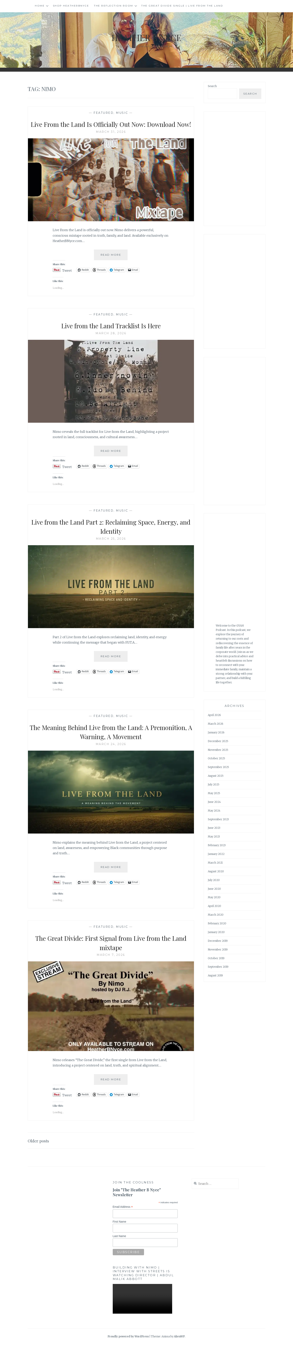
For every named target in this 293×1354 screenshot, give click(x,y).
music (122, 113)
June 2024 (214, 802)
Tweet (67, 279)
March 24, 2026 (111, 753)
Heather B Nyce (147, 37)
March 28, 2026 (110, 342)
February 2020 (217, 923)
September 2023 (218, 819)
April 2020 (214, 906)
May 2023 (214, 836)
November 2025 (218, 750)
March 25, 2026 (111, 548)
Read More (114, 266)
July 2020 (214, 880)
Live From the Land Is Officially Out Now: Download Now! (110, 128)
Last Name (119, 1245)
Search (212, 86)
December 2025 (218, 741)
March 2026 (215, 723)
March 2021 (215, 862)
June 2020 (214, 889)
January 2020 (216, 932)
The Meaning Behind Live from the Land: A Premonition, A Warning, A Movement (111, 740)
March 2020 (215, 914)
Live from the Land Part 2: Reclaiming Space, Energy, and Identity (111, 535)
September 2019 (218, 966)
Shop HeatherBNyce (71, 5)
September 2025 (218, 767)
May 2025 (214, 793)
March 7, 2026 (111, 964)
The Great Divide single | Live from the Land (182, 5)
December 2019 (218, 941)
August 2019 (215, 975)
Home (40, 5)
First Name (119, 1230)
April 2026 (214, 715)
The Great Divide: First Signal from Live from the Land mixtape (111, 951)
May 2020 (214, 897)
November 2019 (218, 949)
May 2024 (214, 810)
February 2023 (217, 845)
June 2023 (214, 828)
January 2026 (216, 732)
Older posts (40, 1150)
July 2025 (213, 784)
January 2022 (216, 854)
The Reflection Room (113, 5)
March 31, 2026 (111, 141)
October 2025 (216, 758)
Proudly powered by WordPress (128, 1345)
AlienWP (179, 1345)
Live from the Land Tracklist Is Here (111, 334)
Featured (104, 113)
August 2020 (216, 871)
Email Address (123, 1216)
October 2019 (216, 958)
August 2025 (215, 776)
